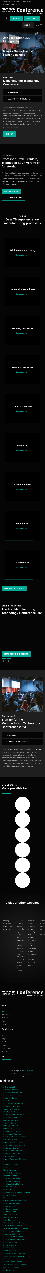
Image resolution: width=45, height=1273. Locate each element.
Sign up (16, 19)
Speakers (5, 1042)
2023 (26, 25)
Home (4, 1011)
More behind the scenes (16, 654)
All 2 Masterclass (13, 198)
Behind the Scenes (8, 1052)
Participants (6, 1048)
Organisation (6, 1014)
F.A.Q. (4, 1021)
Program (5, 1038)
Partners (5, 1018)
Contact (4, 1024)
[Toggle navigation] (38, 25)
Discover (32, 19)
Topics (4, 1045)
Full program (11, 191)
